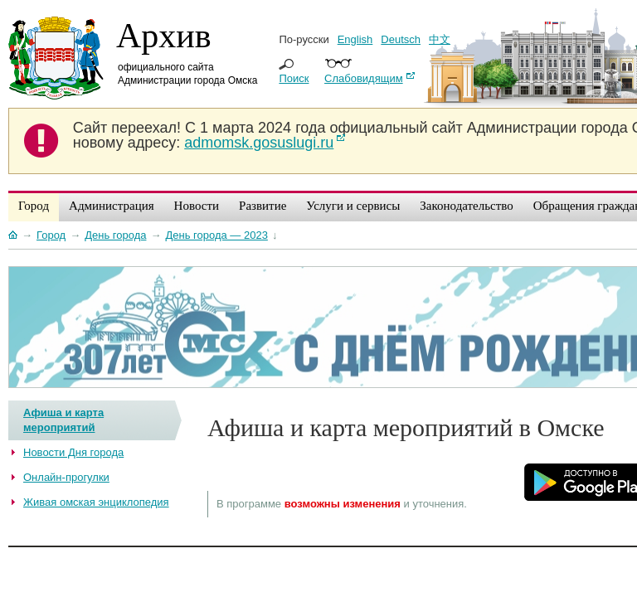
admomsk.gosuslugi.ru (258, 142)
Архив (164, 36)
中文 (439, 39)
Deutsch (401, 39)
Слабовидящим (363, 78)
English (355, 39)
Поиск (294, 78)
